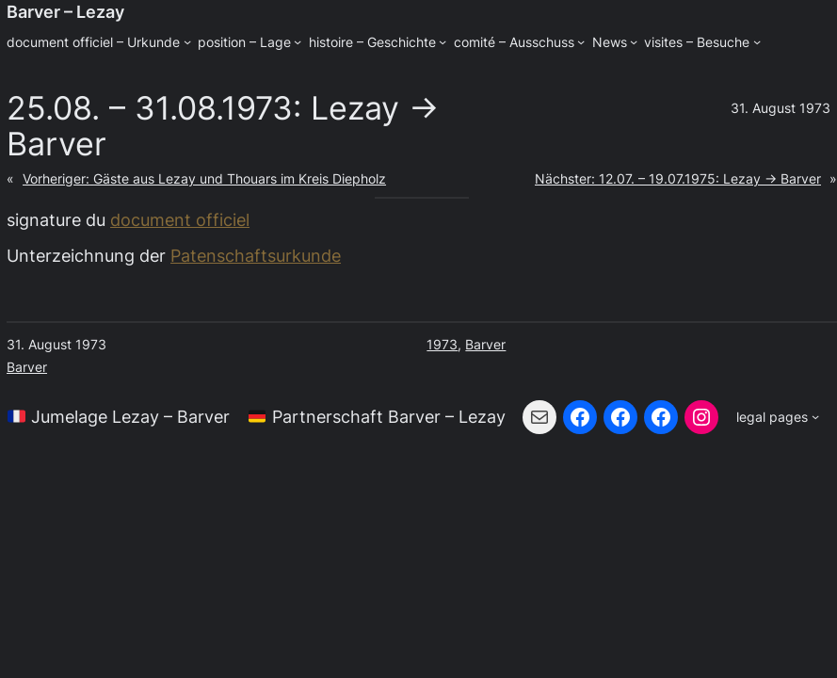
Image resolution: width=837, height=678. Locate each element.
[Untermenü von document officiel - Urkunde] (187, 41)
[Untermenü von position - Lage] (297, 41)
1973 (442, 344)
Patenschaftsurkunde (255, 255)
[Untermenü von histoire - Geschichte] (442, 41)
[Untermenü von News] (633, 41)
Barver (27, 367)
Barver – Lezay (65, 11)
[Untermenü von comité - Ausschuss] (581, 41)
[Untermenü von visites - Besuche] (757, 41)
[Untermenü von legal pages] (777, 417)
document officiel (179, 219)
